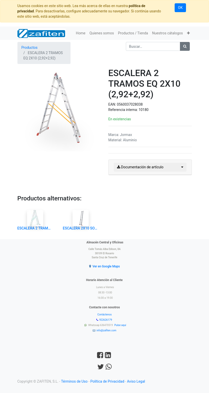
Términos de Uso (74, 381)
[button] (188, 33)
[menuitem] (80, 33)
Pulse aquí (120, 325)
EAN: (112, 104)
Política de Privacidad (107, 381)
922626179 (106, 319)
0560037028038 (130, 104)
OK (180, 8)
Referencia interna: (123, 110)
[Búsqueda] (185, 46)
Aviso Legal (136, 381)
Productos (29, 47)
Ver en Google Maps (106, 266)
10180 (143, 110)
